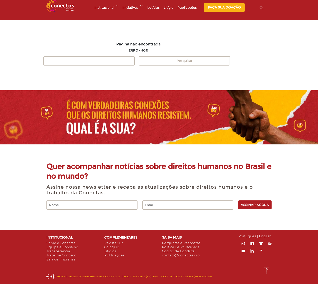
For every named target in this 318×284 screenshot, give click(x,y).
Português (247, 236)
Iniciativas (132, 8)
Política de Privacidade (181, 247)
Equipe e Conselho (62, 247)
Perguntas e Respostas (181, 243)
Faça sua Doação (224, 7)
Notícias (153, 8)
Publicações (187, 8)
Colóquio (111, 247)
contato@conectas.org (181, 255)
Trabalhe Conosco (61, 255)
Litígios (110, 251)
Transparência (58, 251)
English (265, 236)
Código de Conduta (178, 251)
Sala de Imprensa (60, 259)
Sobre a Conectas (60, 243)
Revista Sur (113, 243)
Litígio (168, 8)
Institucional (106, 8)
